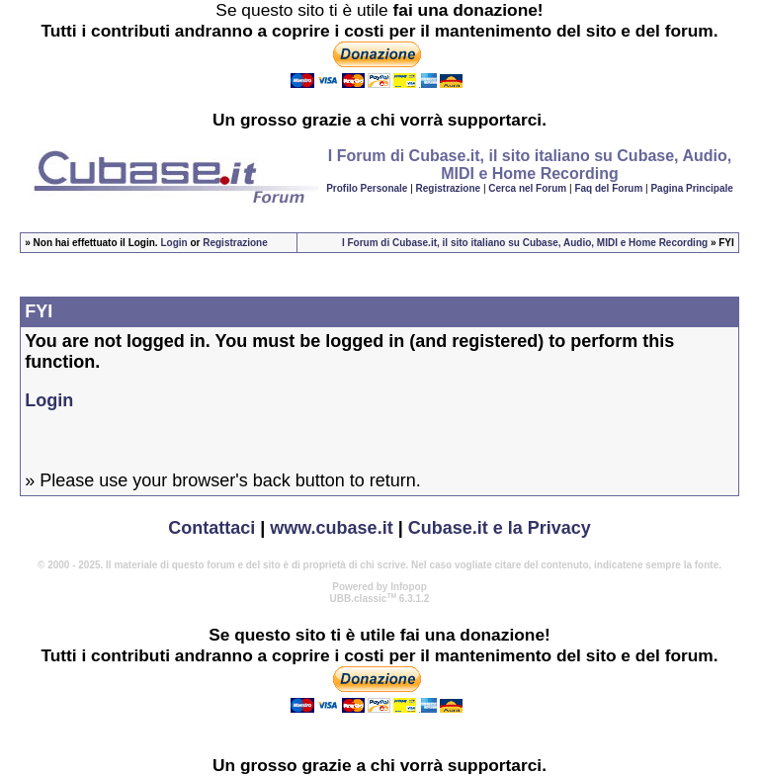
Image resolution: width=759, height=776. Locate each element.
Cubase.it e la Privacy (499, 528)
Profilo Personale (366, 188)
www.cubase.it (331, 528)
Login (173, 242)
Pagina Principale (691, 188)
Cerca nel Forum (527, 188)
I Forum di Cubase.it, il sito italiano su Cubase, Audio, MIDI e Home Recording (525, 242)
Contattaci (211, 528)
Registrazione (448, 188)
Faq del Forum (608, 188)
